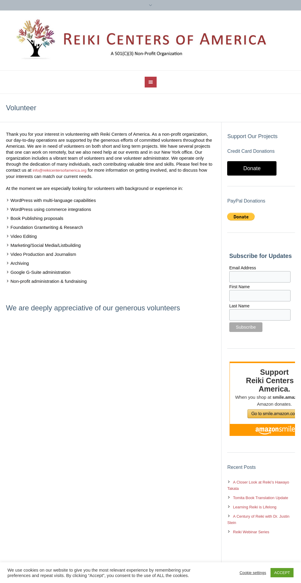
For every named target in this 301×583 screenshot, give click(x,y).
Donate (252, 168)
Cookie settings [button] (252, 572)
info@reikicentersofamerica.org (59, 170)
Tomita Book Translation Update (260, 498)
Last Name (239, 305)
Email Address (242, 267)
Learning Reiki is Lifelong (254, 507)
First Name (239, 286)
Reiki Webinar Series (251, 532)
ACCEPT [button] (282, 572)
